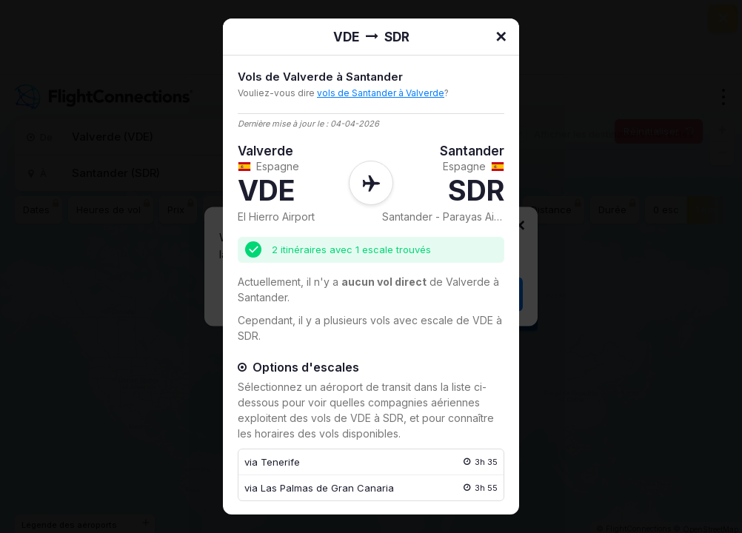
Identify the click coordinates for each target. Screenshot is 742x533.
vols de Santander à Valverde (380, 92)
